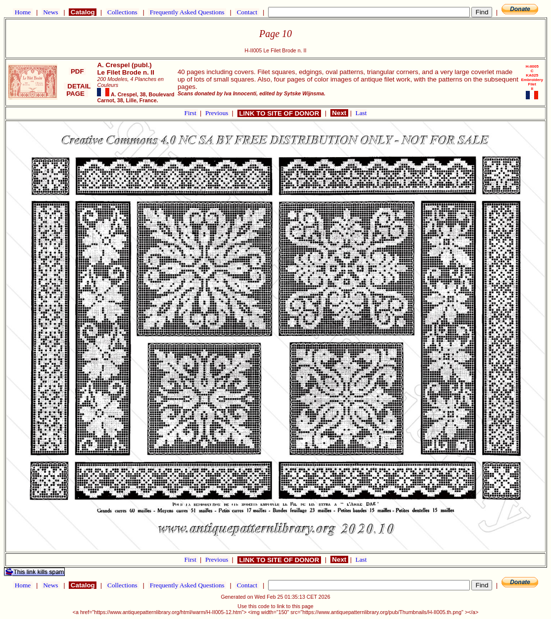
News (51, 12)
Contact (247, 12)
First (191, 113)
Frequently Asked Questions (187, 12)
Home (22, 12)
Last (361, 113)
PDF (77, 71)
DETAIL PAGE (77, 90)
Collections (122, 12)
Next (339, 113)
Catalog (82, 12)
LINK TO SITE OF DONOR (279, 113)
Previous (217, 113)
